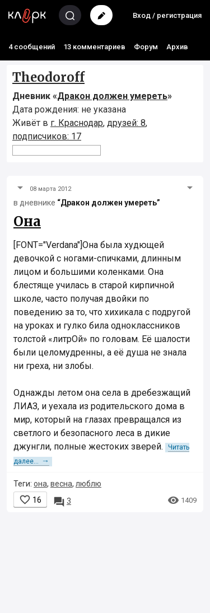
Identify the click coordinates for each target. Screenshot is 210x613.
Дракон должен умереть (112, 96)
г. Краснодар (76, 123)
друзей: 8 (126, 123)
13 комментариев (94, 47)
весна (61, 483)
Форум (146, 47)
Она (27, 221)
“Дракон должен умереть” (108, 202)
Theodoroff (48, 77)
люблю (88, 483)
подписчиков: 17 (46, 136)
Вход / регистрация (167, 15)
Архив (177, 47)
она (40, 483)
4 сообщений (31, 47)
